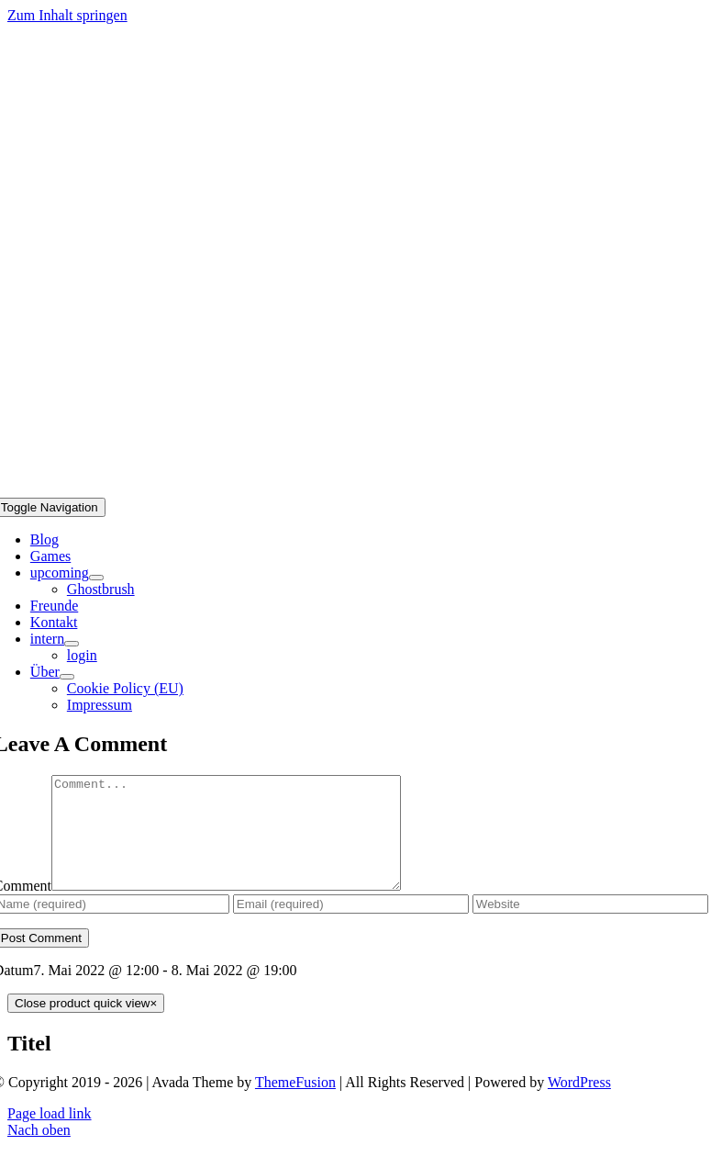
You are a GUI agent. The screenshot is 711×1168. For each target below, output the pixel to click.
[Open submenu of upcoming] (96, 577)
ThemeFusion (295, 1104)
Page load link (49, 1135)
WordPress (579, 1104)
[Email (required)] (351, 926)
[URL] (590, 926)
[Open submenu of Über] (67, 676)
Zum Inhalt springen (67, 15)
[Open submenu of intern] (71, 643)
